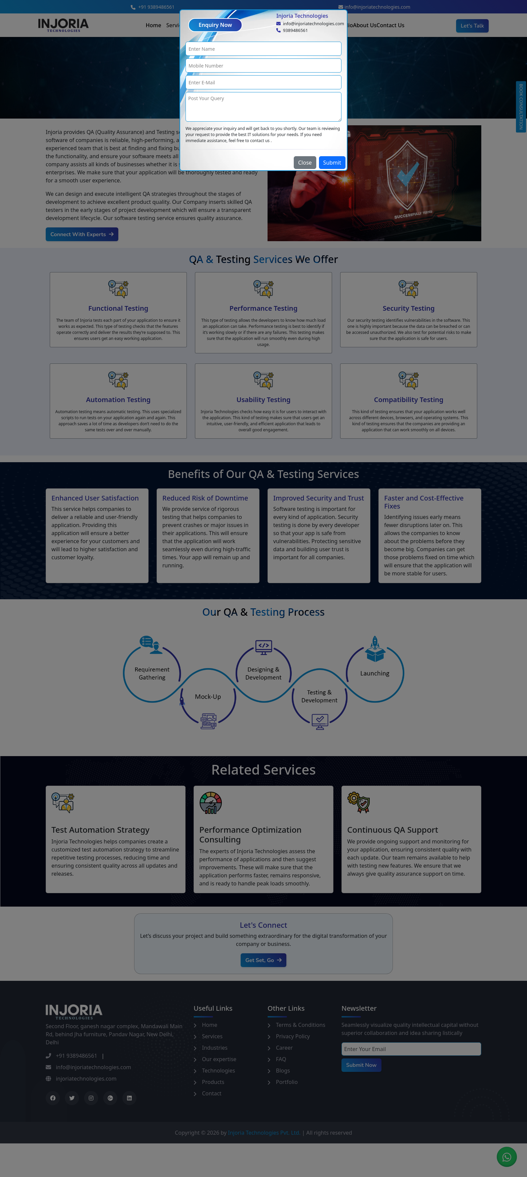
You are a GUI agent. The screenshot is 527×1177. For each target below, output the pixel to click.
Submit (332, 162)
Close (305, 162)
